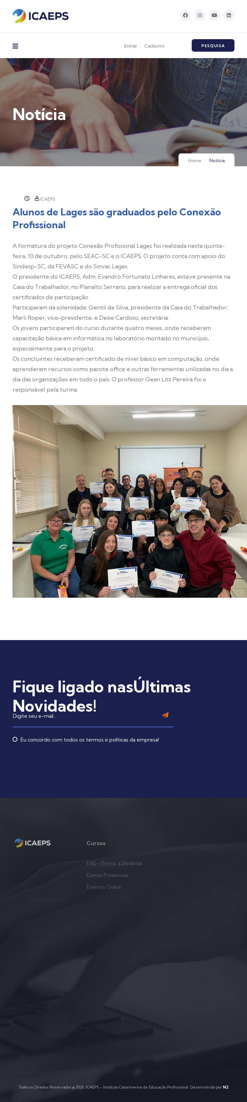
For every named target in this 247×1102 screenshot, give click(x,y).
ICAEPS (44, 199)
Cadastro (154, 46)
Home (194, 160)
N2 (225, 1087)
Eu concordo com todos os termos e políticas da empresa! (86, 725)
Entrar (130, 46)
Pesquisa (213, 45)
